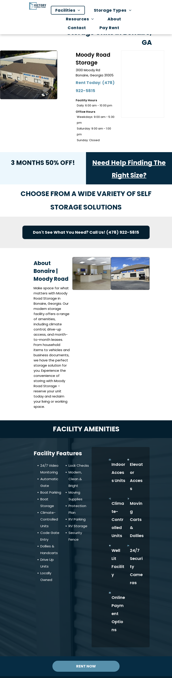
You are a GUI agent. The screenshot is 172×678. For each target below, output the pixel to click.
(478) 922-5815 (122, 232)
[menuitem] (70, 10)
